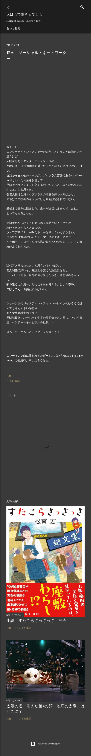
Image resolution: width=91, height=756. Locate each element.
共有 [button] (8, 375)
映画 (17, 380)
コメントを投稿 (22, 627)
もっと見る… (14, 28)
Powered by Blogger (45, 743)
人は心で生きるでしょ (24, 14)
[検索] (82, 6)
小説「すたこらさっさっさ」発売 (36, 620)
